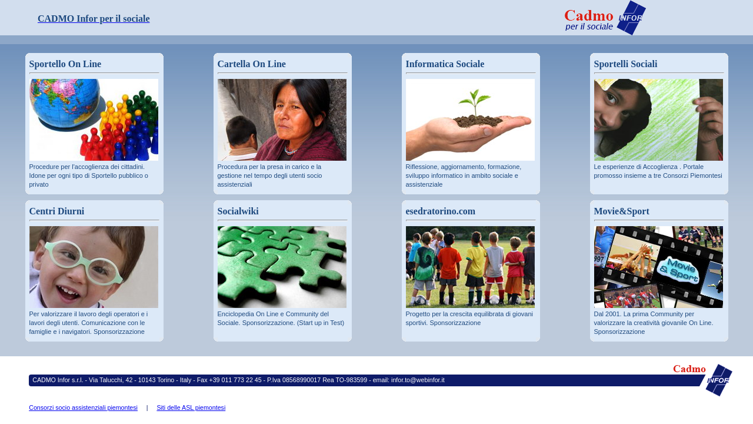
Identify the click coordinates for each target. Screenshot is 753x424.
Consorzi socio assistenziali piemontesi (83, 407)
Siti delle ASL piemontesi (190, 407)
